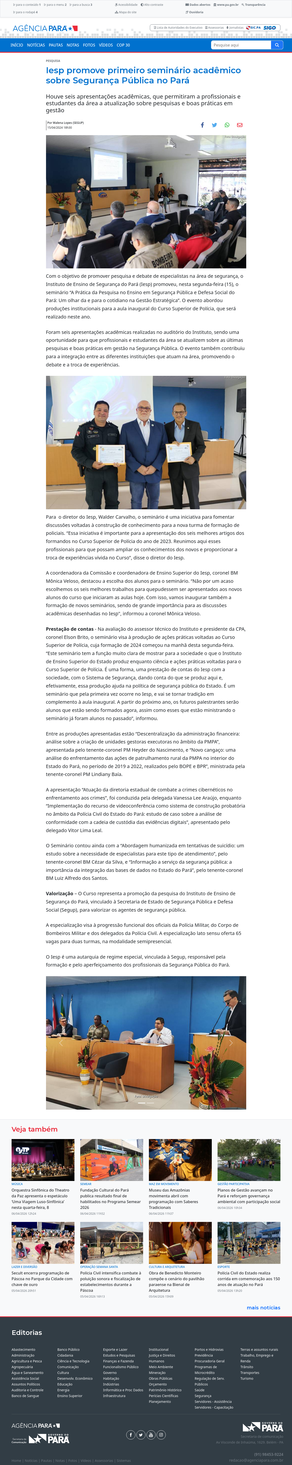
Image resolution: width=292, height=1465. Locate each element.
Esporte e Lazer (115, 1349)
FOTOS (89, 45)
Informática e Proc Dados (123, 1390)
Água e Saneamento (27, 1372)
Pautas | (48, 1460)
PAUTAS (56, 45)
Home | (18, 1460)
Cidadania (65, 1355)
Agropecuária (22, 1367)
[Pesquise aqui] (277, 45)
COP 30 (123, 45)
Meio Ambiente (161, 1367)
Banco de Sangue (25, 1395)
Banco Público (68, 1349)
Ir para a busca (81, 5)
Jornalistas (235, 28)
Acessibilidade (126, 5)
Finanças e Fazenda (118, 1361)
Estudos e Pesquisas (119, 1355)
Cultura (63, 1372)
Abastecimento (23, 1349)
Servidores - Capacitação (214, 1407)
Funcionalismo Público (121, 1367)
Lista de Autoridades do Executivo (178, 28)
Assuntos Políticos (26, 1384)
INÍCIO (17, 45)
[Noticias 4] (150, 1103)
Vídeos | (88, 1460)
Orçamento (158, 1384)
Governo (110, 1372)
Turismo (246, 1378)
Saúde (200, 1390)
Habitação (111, 1378)
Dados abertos (198, 5)
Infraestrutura (114, 1395)
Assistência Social (25, 1378)
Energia (63, 1390)
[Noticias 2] (141, 1103)
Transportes (249, 1372)
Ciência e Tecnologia (73, 1361)
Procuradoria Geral (210, 1361)
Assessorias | (106, 1460)
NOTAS (73, 45)
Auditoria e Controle (27, 1390)
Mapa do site (126, 12)
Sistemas (124, 1460)
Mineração (157, 1372)
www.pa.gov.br (226, 5)
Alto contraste (152, 5)
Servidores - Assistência (213, 1401)
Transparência (253, 5)
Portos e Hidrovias (209, 1349)
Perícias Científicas (163, 1395)
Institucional (158, 1349)
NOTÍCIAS (36, 45)
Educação (65, 1384)
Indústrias (111, 1384)
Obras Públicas (160, 1378)
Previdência (204, 1355)
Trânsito (246, 1367)
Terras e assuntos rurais (259, 1349)
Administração (23, 1355)
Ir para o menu (55, 5)
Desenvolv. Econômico (75, 1378)
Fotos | (74, 1460)
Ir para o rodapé (25, 12)
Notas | (61, 1460)
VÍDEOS (106, 45)
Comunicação (68, 1367)
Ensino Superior (69, 1395)
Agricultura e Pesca (27, 1361)
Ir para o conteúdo (27, 5)
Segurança (203, 1395)
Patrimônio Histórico (165, 1390)
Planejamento (160, 1401)
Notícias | (33, 1460)
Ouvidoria (194, 12)
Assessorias (214, 28)
